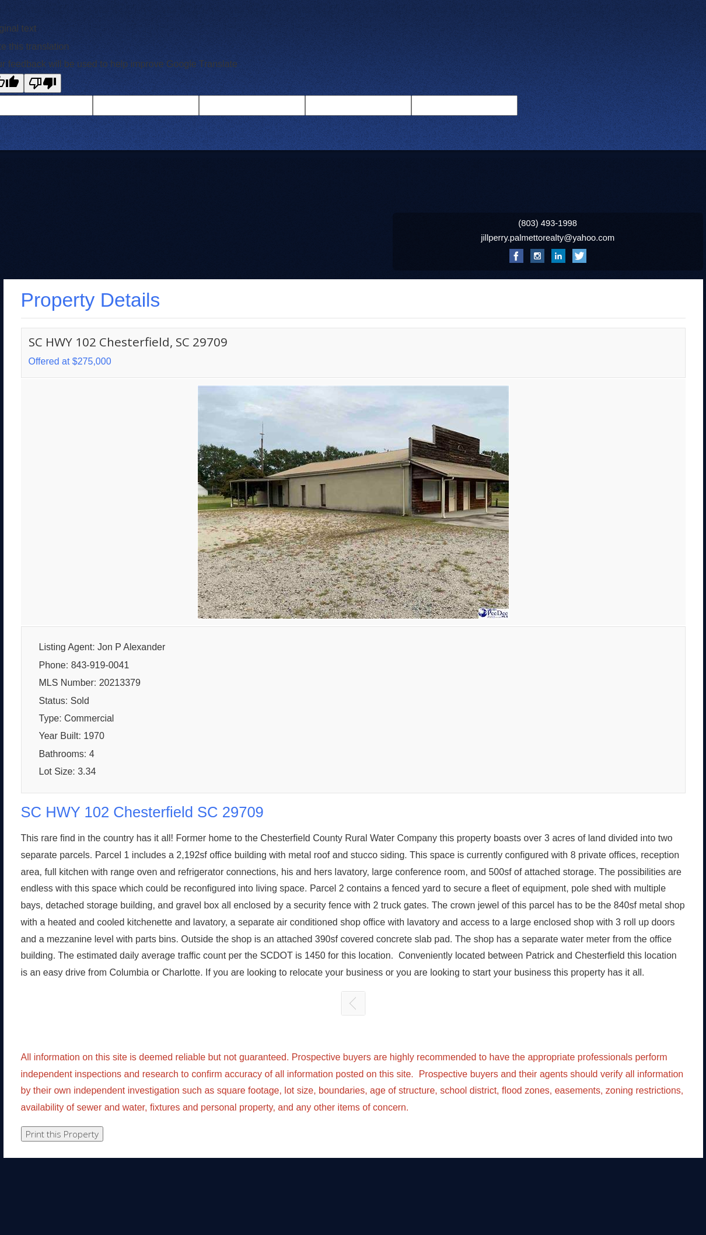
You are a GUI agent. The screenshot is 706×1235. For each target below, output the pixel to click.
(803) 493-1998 (547, 223)
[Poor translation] (42, 83)
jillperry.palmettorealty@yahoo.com (547, 237)
